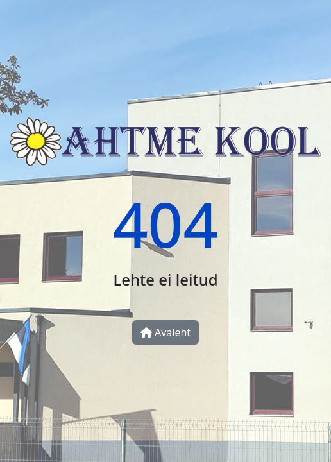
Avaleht (165, 332)
